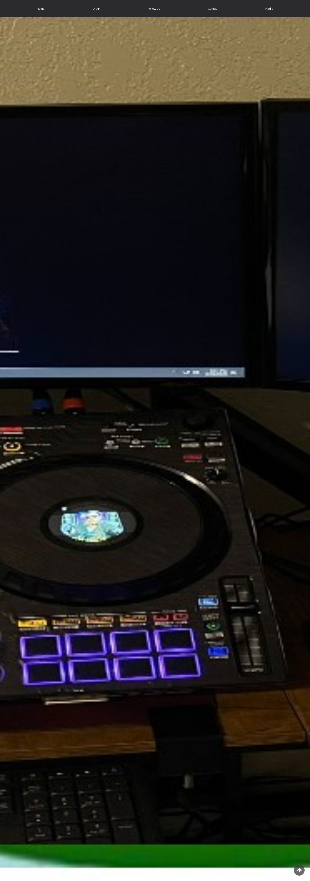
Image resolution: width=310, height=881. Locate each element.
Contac (212, 9)
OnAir (96, 9)
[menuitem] (41, 8)
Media (269, 9)
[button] (23, 440)
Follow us (154, 9)
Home (41, 9)
